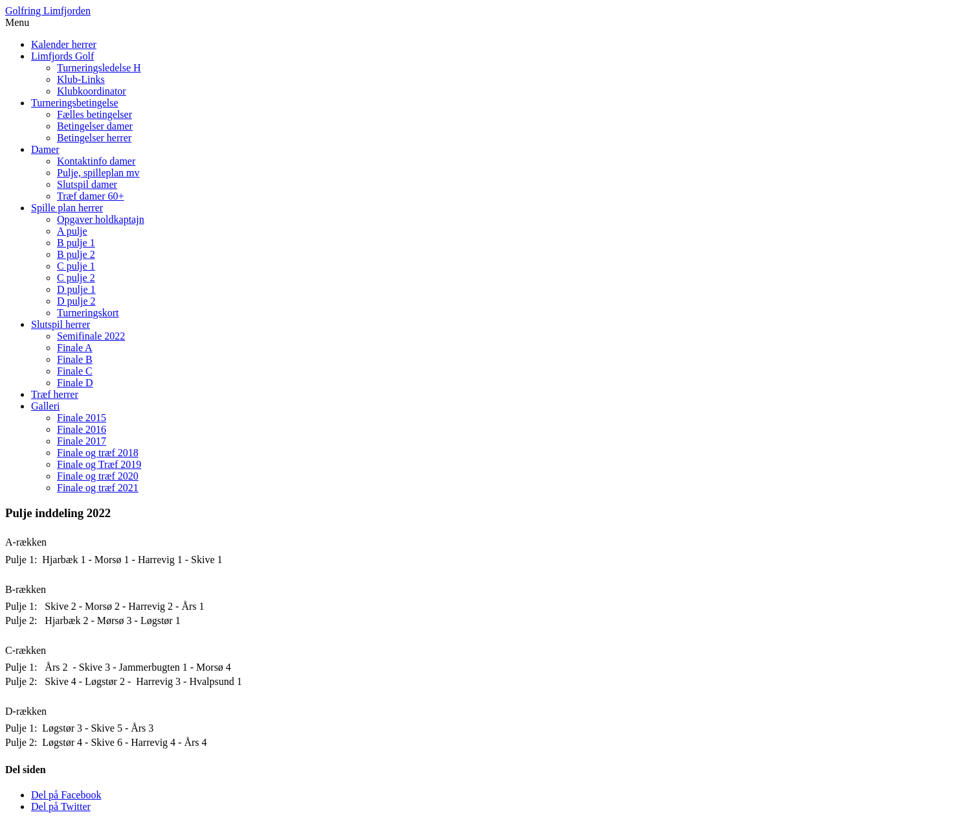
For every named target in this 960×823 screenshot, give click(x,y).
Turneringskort (87, 312)
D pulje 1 (76, 289)
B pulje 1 (76, 242)
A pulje (72, 231)
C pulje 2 (76, 277)
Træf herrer (54, 394)
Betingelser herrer (94, 137)
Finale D (75, 382)
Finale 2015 (81, 417)
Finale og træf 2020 (98, 475)
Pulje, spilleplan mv (98, 172)
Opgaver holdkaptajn (100, 219)
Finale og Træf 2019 (99, 464)
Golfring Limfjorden (48, 10)
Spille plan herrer (67, 207)
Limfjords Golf (62, 56)
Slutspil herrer (60, 324)
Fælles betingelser (94, 114)
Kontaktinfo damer (96, 161)
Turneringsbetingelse (74, 102)
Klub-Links (81, 79)
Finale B (75, 359)
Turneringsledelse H (99, 67)
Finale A (75, 347)
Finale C (75, 371)
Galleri (45, 406)
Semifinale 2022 (91, 336)
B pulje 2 (76, 254)
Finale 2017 (81, 440)
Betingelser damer (95, 126)
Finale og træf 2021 (98, 487)
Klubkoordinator (91, 91)
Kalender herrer (63, 44)
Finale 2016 (81, 429)
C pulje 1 (76, 266)
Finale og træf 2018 (98, 452)
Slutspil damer (87, 184)
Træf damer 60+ (90, 196)
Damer (45, 149)
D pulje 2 (76, 301)
